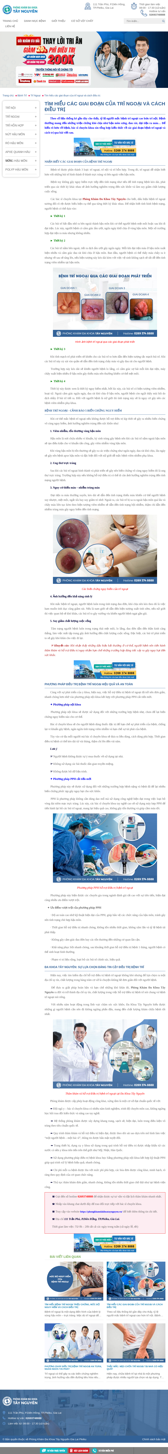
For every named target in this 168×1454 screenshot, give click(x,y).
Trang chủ (10, 20)
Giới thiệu (58, 20)
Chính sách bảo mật (153, 1439)
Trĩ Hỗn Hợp (14, 125)
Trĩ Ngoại (12, 116)
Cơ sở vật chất (82, 20)
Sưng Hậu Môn (16, 160)
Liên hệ (10, 26)
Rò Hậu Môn (14, 143)
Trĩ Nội (10, 107)
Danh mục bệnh (35, 20)
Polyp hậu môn (16, 169)
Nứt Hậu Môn (15, 134)
